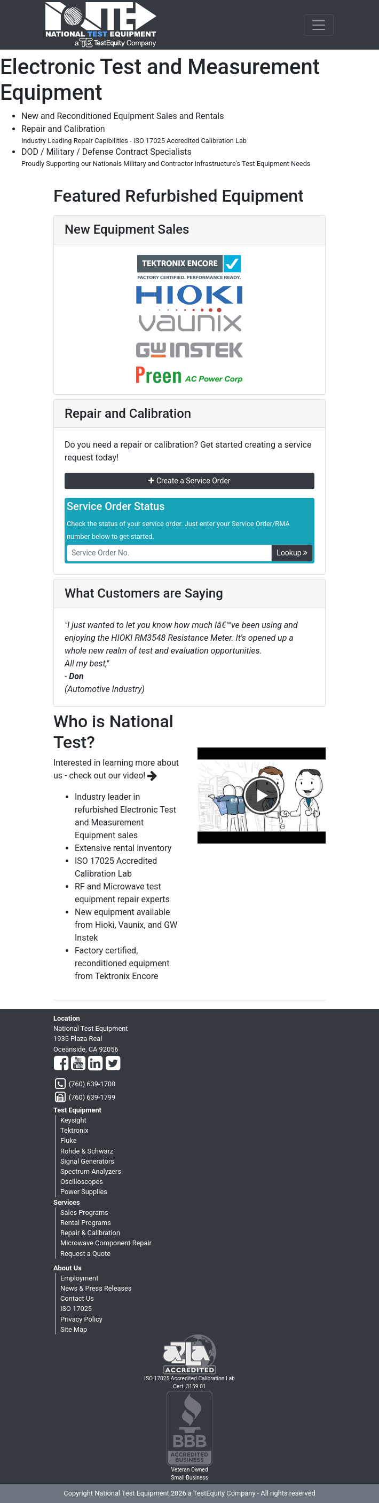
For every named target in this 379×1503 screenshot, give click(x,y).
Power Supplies (83, 1192)
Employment (79, 1278)
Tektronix (74, 1130)
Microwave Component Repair (106, 1243)
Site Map (73, 1329)
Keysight (73, 1120)
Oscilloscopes (81, 1182)
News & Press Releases (95, 1288)
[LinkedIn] (95, 1063)
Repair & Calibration (90, 1233)
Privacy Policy (81, 1319)
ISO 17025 (76, 1309)
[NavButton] (319, 25)
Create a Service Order (189, 480)
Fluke (68, 1140)
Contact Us (77, 1298)
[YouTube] (78, 1063)
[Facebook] (61, 1063)
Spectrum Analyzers (90, 1171)
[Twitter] (113, 1063)
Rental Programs (85, 1223)
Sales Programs (84, 1212)
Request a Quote (85, 1254)
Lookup (292, 552)
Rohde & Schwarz (86, 1151)
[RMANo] (169, 553)
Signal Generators (87, 1161)
